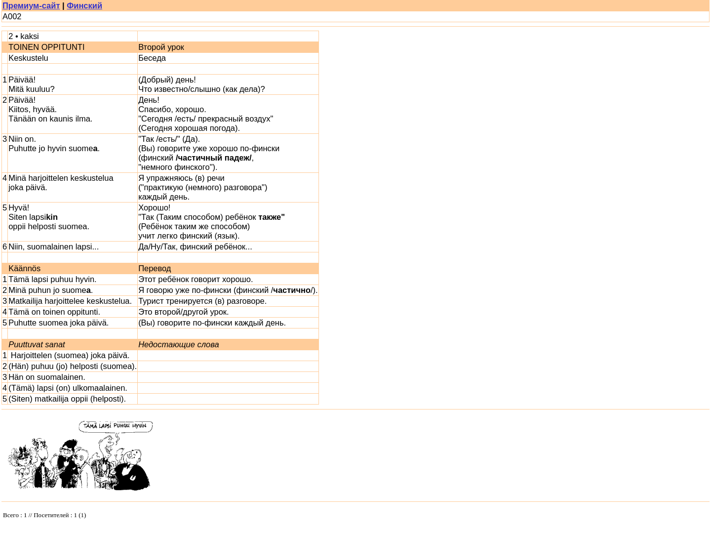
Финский (84, 5)
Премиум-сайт (31, 5)
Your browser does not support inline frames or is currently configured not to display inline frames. (75, 517)
